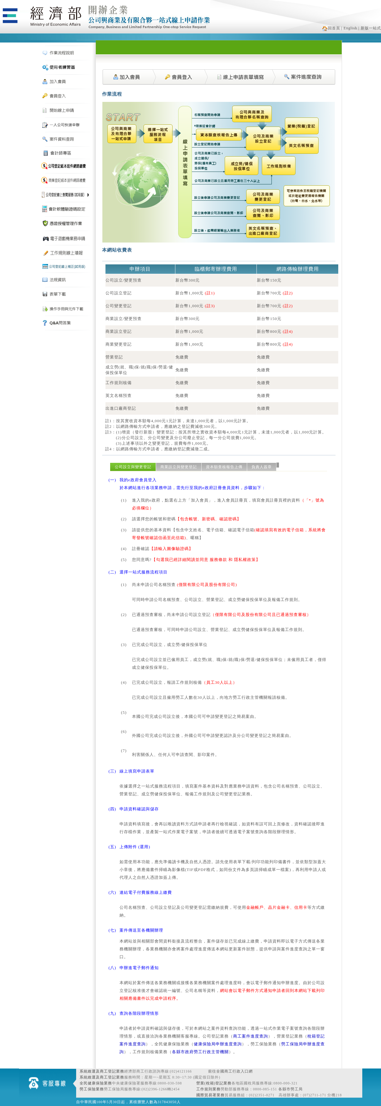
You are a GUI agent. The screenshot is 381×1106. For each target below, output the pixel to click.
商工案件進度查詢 (250, 1036)
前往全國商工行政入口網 (230, 1071)
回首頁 (331, 28)
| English (349, 28)
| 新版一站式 (370, 28)
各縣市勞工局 (290, 1089)
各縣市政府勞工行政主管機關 (200, 1051)
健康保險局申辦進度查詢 (218, 1044)
